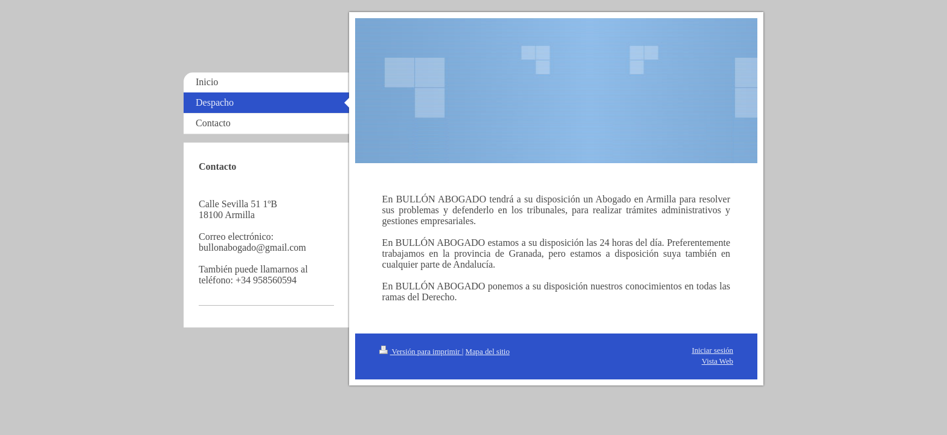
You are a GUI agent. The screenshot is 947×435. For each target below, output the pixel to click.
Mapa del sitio (488, 351)
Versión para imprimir (420, 351)
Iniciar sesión (712, 350)
